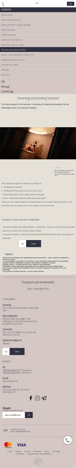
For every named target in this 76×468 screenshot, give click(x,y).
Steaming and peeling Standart (13, 50)
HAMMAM (6, 9)
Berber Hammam (8, 30)
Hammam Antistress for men (13, 60)
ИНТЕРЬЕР (37, 451)
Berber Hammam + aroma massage (16, 25)
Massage (5, 86)
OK (29, 415)
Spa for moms (7, 15)
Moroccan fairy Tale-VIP (11, 20)
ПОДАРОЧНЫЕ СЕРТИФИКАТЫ (39, 454)
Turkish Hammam (8, 35)
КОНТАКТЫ (20, 454)
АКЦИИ (18, 451)
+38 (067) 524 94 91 (11, 372)
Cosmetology (7, 91)
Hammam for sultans (9, 65)
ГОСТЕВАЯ (56, 451)
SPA (3, 82)
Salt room (5, 75)
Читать (5, 343)
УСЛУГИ (27, 451)
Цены (46, 451)
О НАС (10, 451)
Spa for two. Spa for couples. (13, 45)
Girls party (5, 70)
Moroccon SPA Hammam (11, 40)
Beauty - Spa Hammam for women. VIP (17, 55)
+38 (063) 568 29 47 (11, 370)
